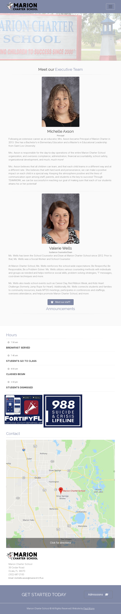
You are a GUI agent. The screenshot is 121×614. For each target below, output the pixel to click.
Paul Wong (89, 608)
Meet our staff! (60, 302)
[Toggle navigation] (110, 6)
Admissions (98, 594)
